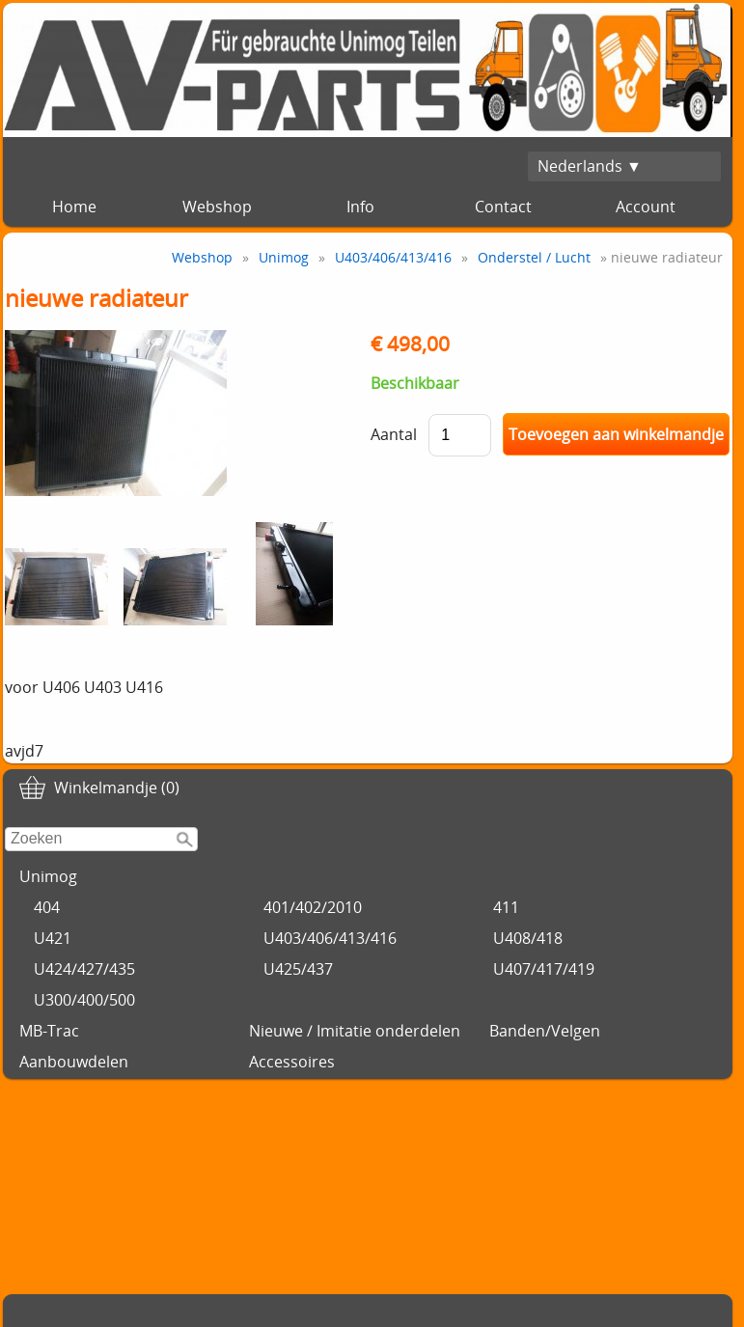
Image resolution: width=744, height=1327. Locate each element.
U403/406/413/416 (330, 938)
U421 (52, 938)
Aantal (394, 434)
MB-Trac (49, 1030)
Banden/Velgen (544, 1030)
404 (47, 907)
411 (506, 907)
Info (360, 206)
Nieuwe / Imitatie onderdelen (354, 1030)
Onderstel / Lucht (534, 257)
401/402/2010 (312, 907)
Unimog (48, 876)
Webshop (217, 206)
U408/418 (528, 938)
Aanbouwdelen (73, 1061)
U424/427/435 (84, 969)
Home (74, 206)
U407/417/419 (543, 969)
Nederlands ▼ (589, 166)
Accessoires (292, 1061)
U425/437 (298, 969)
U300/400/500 (84, 999)
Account (645, 206)
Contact (503, 206)
